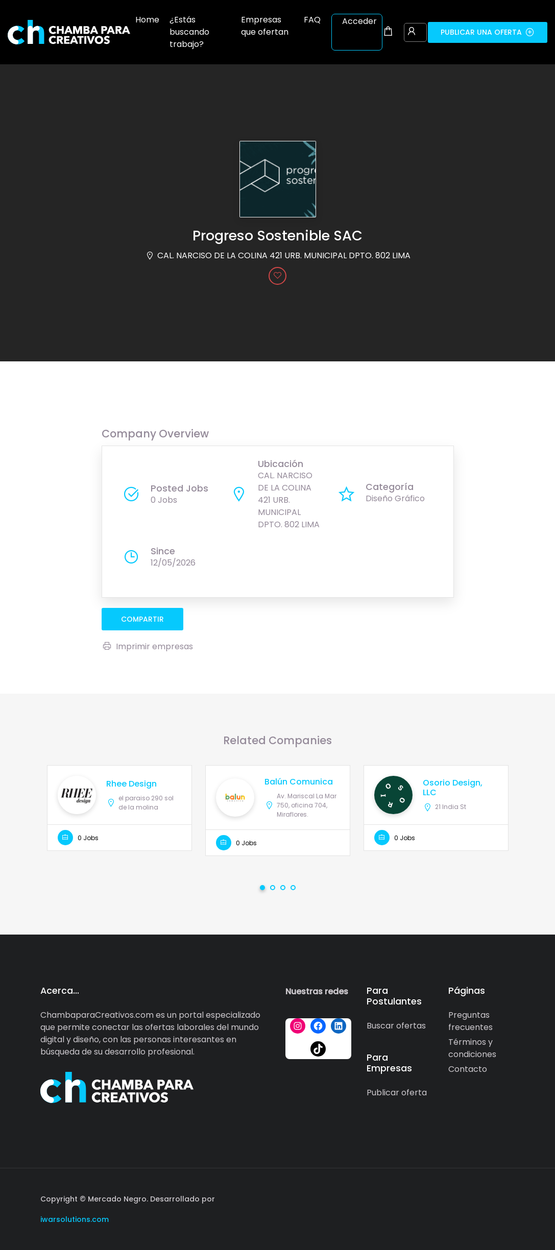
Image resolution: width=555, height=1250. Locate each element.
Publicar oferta (397, 1092)
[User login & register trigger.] (411, 32)
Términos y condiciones (472, 1048)
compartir (142, 619)
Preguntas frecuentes (470, 1021)
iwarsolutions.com (74, 1219)
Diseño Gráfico (395, 498)
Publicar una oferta (488, 32)
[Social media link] (506, 1198)
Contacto (467, 1069)
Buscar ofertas (396, 1026)
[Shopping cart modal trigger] (388, 32)
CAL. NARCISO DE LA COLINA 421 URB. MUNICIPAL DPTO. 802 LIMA (284, 255)
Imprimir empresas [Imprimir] (147, 646)
